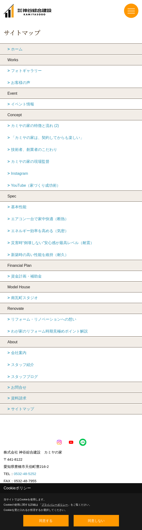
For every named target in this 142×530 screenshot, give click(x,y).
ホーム (17, 49)
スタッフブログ (24, 377)
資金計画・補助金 (26, 276)
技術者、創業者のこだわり (34, 150)
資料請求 (18, 398)
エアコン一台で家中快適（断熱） (40, 219)
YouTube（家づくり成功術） (36, 185)
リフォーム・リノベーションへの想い (43, 319)
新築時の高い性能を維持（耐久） (40, 255)
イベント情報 (22, 104)
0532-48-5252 (25, 474)
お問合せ (18, 387)
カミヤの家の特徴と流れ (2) (35, 126)
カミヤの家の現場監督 (30, 161)
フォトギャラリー (26, 71)
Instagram (19, 173)
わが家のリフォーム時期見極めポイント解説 (49, 331)
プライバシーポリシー (54, 504)
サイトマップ (22, 409)
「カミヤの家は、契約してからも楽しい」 (47, 138)
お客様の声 (20, 83)
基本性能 (18, 207)
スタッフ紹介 (22, 365)
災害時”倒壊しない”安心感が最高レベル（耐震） (52, 243)
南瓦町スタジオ (24, 298)
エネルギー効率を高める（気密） (40, 231)
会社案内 (18, 353)
